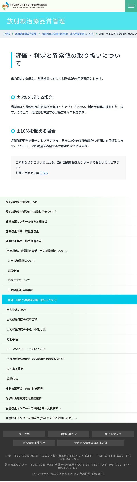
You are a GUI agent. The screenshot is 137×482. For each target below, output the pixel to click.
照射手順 (12, 339)
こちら (43, 173)
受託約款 (12, 379)
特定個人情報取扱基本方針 (90, 443)
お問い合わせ (68, 435)
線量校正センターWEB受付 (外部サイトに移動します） (40, 419)
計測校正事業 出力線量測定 (24, 241)
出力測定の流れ (16, 310)
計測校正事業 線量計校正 (22, 231)
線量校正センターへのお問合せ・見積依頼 (32, 409)
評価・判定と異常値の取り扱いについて (32, 300)
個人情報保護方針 (34, 443)
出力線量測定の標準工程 (22, 320)
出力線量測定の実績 (20, 290)
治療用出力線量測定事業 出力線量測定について (68, 33)
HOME (7, 33)
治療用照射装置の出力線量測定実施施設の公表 (36, 359)
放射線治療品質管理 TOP (21, 202)
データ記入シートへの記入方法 (26, 349)
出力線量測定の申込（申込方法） (27, 330)
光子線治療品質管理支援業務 (24, 399)
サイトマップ (113, 435)
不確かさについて (19, 280)
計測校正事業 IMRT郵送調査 (24, 389)
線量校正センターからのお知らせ (26, 221)
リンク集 (24, 435)
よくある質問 (15, 369)
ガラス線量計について (21, 261)
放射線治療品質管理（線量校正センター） (32, 211)
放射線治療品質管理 (25, 33)
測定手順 (13, 270)
